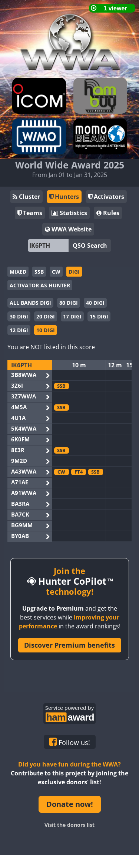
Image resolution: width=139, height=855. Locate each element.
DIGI (74, 271)
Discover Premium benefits (69, 645)
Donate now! (69, 804)
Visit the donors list (69, 824)
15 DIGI (99, 316)
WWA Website (68, 229)
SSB (39, 271)
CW (56, 271)
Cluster (26, 197)
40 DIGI (95, 302)
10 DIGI (45, 330)
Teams (29, 213)
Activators (106, 197)
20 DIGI (45, 316)
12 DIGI (19, 330)
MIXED (18, 271)
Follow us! (69, 742)
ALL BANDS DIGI (30, 302)
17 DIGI (72, 316)
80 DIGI (68, 302)
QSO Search (90, 245)
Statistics (69, 213)
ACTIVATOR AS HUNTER (40, 285)
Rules (107, 213)
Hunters (64, 197)
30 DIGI (19, 316)
